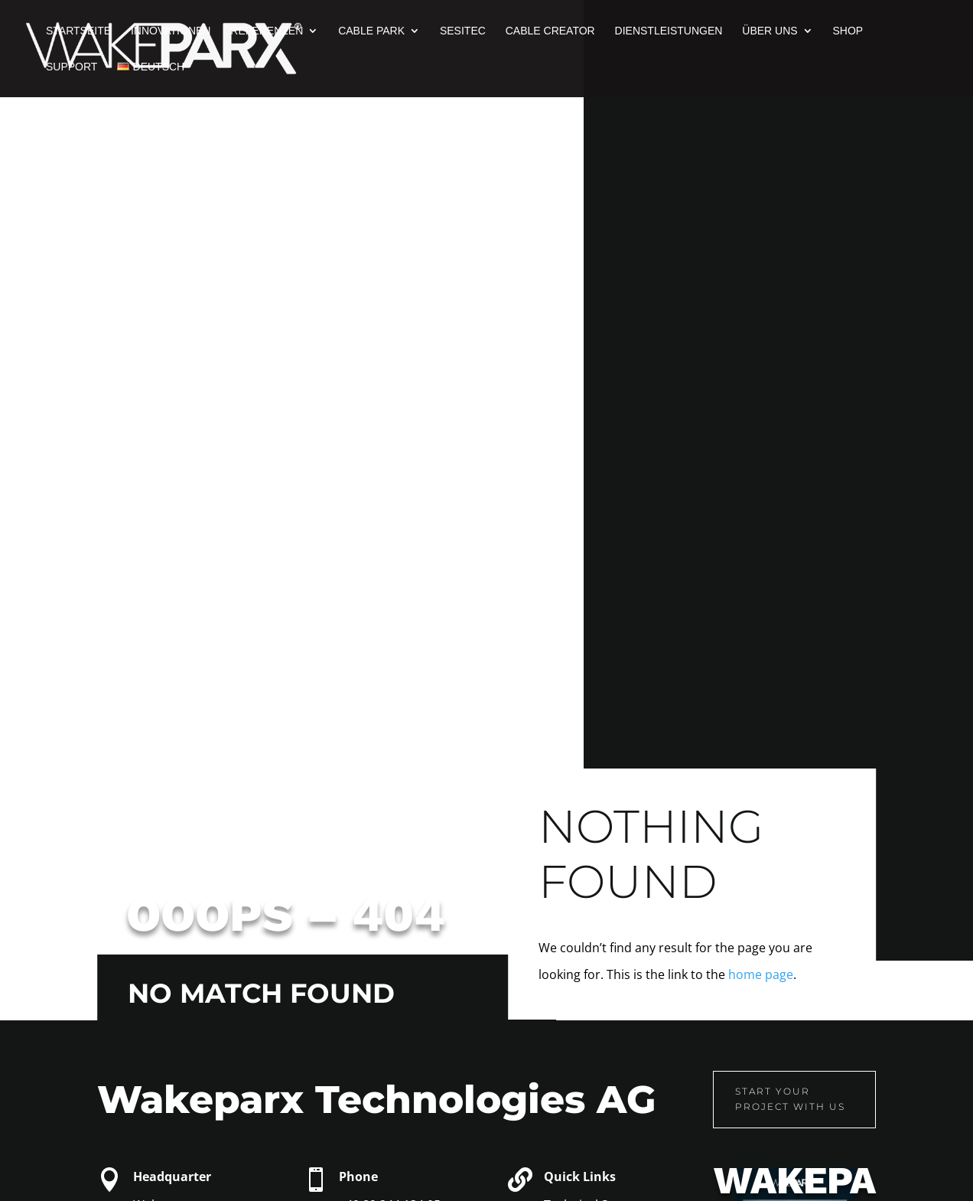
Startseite (78, 31)
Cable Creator (550, 31)
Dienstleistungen (669, 31)
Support (71, 67)
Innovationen (171, 31)
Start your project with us (756, 1098)
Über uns (769, 31)
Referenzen (266, 31)
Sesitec (463, 31)
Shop (848, 31)
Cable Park (371, 31)
